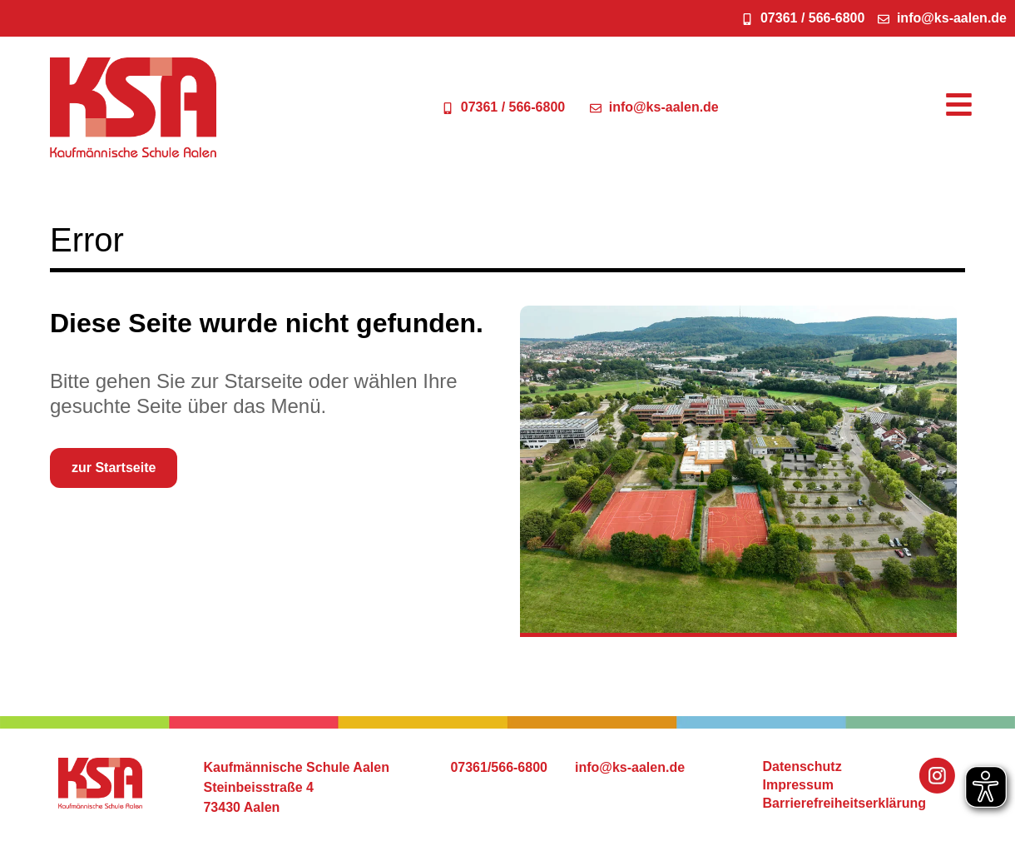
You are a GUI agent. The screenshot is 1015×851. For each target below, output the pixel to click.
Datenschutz (802, 766)
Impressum (798, 785)
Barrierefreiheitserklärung (845, 803)
